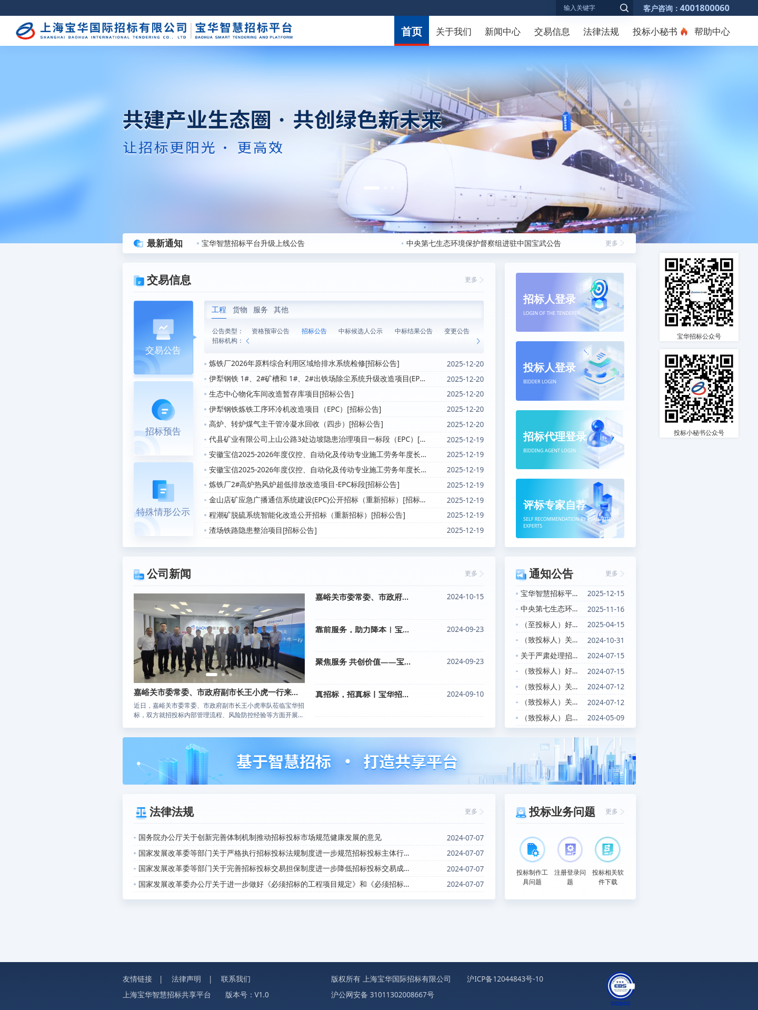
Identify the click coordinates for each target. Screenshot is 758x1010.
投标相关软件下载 (608, 861)
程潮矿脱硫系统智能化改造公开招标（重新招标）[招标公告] (307, 515)
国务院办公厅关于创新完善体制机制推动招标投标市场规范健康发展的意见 (260, 837)
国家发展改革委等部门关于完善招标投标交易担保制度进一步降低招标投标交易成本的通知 (274, 868)
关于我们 (454, 31)
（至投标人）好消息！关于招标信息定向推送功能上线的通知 (552, 624)
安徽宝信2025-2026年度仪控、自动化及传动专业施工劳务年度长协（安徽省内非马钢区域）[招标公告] (318, 454)
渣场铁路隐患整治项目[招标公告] (263, 530)
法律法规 (601, 31)
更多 (611, 243)
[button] (372, 188)
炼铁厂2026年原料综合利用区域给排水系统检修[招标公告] (304, 363)
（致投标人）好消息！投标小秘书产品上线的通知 (552, 671)
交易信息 (552, 31)
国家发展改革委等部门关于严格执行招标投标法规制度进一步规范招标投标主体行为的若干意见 (274, 853)
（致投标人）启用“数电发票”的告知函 (552, 717)
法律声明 (186, 979)
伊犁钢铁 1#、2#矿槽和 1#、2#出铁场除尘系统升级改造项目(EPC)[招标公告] (318, 378)
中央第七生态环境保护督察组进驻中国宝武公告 (483, 243)
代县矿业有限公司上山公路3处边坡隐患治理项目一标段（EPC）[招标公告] (318, 439)
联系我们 (236, 979)
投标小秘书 (655, 31)
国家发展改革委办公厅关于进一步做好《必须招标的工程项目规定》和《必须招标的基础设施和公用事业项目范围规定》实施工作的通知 (274, 884)
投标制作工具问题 (532, 861)
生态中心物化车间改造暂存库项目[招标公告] (281, 394)
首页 (411, 31)
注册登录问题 (570, 861)
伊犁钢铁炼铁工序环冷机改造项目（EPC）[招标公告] (295, 409)
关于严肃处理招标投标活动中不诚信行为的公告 (552, 655)
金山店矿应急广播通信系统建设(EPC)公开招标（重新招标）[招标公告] (318, 499)
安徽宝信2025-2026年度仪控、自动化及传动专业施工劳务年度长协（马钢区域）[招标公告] (318, 469)
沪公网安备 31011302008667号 (382, 994)
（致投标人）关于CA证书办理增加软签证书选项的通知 (552, 686)
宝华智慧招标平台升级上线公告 (253, 243)
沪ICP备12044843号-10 (505, 979)
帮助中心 (712, 31)
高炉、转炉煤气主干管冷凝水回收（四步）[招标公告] (296, 424)
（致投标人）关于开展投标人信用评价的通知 (552, 640)
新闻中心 (503, 31)
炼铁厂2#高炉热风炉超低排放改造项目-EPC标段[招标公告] (304, 484)
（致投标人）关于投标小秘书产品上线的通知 (552, 702)
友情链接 (137, 979)
